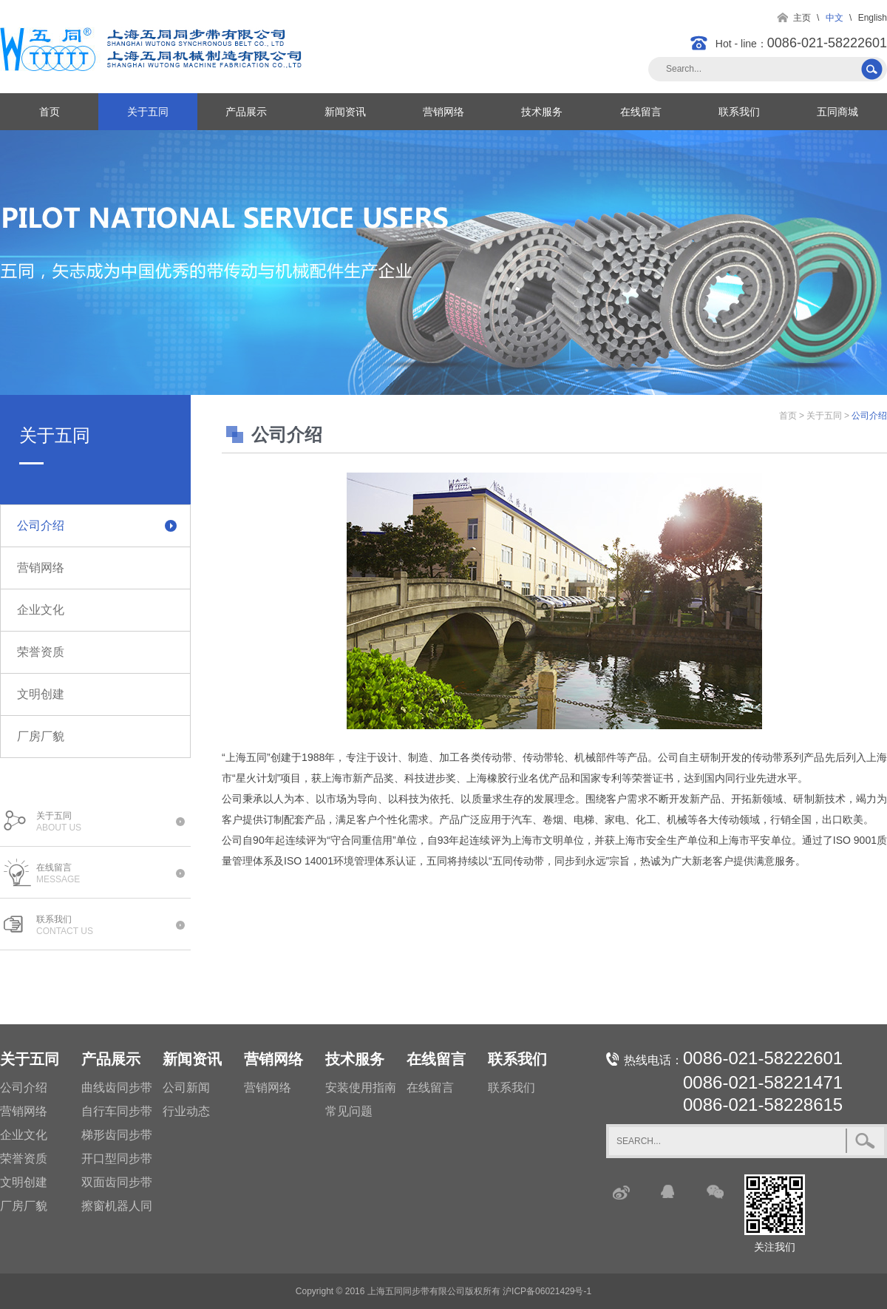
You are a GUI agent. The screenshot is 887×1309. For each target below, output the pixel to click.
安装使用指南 (360, 1087)
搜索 (873, 69)
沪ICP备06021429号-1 (547, 1291)
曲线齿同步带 (116, 1087)
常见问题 (349, 1111)
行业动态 (186, 1111)
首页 (49, 112)
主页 (802, 18)
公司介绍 (40, 525)
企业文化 (40, 609)
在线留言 (641, 112)
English (872, 18)
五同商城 (837, 112)
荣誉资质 (40, 652)
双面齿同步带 (116, 1182)
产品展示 (246, 112)
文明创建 (40, 694)
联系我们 (739, 112)
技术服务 (542, 112)
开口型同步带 (116, 1158)
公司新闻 (186, 1087)
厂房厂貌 (40, 736)
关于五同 (148, 112)
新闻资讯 (345, 112)
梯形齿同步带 (116, 1135)
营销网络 (443, 112)
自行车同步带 (116, 1111)
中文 (834, 18)
